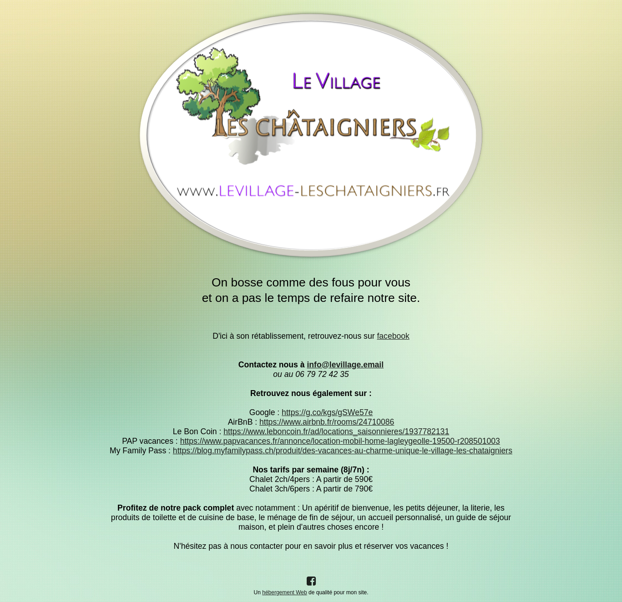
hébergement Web (284, 592)
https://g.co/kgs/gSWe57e (327, 412)
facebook (393, 336)
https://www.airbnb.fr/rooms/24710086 (326, 421)
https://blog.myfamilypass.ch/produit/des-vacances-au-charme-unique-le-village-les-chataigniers (342, 450)
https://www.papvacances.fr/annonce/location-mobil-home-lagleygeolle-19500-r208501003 (340, 441)
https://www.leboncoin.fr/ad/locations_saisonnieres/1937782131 (336, 431)
